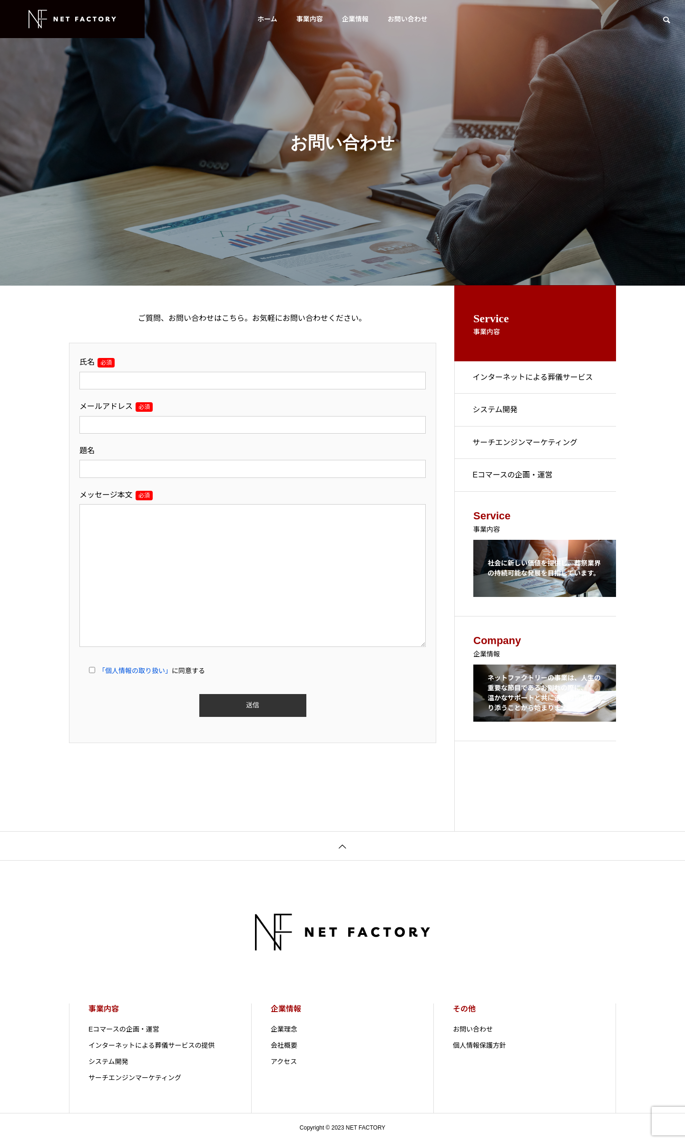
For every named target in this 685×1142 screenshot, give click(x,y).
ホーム (267, 19)
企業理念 (284, 1029)
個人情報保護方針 (479, 1045)
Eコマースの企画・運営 (513, 478)
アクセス (284, 1061)
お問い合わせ (408, 19)
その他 (464, 1009)
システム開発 (496, 411)
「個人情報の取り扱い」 (135, 671)
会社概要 (284, 1045)
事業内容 (309, 19)
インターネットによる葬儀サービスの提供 (534, 384)
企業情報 (355, 19)
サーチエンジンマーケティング (526, 444)
